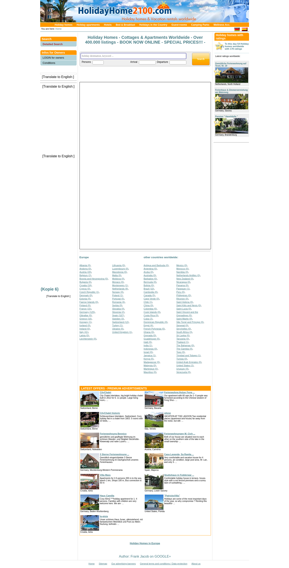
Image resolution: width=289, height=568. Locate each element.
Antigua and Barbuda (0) (156, 265)
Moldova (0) (118, 278)
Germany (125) (87, 312)
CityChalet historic (110, 413)
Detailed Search (53, 44)
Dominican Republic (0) (155, 322)
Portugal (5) (118, 298)
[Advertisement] (58, 97)
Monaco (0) (118, 282)
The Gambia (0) (184, 349)
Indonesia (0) (150, 349)
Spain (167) (118, 315)
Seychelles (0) (183, 328)
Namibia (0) (182, 272)
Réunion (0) (182, 298)
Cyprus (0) (85, 288)
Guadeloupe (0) (151, 339)
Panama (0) (182, 285)
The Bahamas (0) (185, 345)
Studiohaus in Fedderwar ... (179, 475)
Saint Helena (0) (184, 302)
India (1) (148, 345)
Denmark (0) (86, 295)
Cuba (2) (148, 318)
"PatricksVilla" (172, 495)
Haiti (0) (148, 342)
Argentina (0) (150, 268)
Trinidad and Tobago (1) (188, 355)
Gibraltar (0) (86, 315)
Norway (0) (117, 292)
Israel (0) (148, 352)
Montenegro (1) (120, 285)
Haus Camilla (107, 495)
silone (167, 413)
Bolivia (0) (149, 285)
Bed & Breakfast (125, 24)
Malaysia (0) (150, 365)
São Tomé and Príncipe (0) (190, 322)
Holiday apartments (88, 24)
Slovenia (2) (118, 312)
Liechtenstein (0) (88, 339)
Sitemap (103, 563)
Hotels (108, 24)
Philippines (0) (183, 295)
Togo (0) (180, 352)
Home (58, 29)
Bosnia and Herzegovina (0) (94, 278)
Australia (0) (150, 275)
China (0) (148, 305)
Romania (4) (118, 302)
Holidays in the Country (153, 24)
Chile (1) (148, 302)
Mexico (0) (181, 265)
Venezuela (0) (183, 372)
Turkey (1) (117, 325)
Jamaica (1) (150, 355)
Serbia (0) (117, 305)
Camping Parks (200, 24)
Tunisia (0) (181, 359)
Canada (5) (149, 295)
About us (196, 563)
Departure (162, 61)
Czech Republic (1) (89, 292)
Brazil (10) (149, 288)
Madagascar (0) (152, 362)
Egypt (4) (148, 325)
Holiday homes (63, 24)
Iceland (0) (85, 325)
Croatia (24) (86, 285)
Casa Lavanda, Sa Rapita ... (179, 454)
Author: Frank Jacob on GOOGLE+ (145, 556)
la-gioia (104, 516)
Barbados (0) (150, 278)
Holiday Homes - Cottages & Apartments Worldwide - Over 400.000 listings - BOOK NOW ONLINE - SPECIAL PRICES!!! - (145, 39)
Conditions (49, 62)
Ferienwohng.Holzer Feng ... (179, 392)
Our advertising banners (123, 563)
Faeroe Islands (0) (89, 302)
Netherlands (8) (120, 288)
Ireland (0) (85, 328)
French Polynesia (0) (154, 328)
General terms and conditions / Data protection (163, 563)
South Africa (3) (184, 332)
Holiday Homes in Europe (145, 543)
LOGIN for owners (53, 57)
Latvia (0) (84, 335)
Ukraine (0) (117, 328)
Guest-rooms (179, 24)
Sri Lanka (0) (182, 335)
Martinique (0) (151, 369)
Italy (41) (84, 332)
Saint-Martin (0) (184, 318)
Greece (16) (86, 318)
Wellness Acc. (221, 24)
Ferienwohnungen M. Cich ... (179, 433)
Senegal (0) (182, 325)
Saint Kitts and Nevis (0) (188, 305)
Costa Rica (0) (151, 315)
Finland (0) (85, 305)
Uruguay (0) (182, 369)
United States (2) (185, 365)
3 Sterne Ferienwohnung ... (114, 454)
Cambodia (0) (151, 292)
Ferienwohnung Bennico (113, 433)
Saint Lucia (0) (183, 308)
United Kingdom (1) (122, 332)
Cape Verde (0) (151, 298)
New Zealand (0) (184, 278)
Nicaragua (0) (183, 282)
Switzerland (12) (120, 322)
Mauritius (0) (150, 372)
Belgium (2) (85, 275)
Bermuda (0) (150, 282)
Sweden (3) (118, 318)
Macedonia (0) (119, 272)
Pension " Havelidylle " (226, 116)
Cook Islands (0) (152, 312)
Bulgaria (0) (85, 282)
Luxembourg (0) (120, 268)
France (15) (85, 308)
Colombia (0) (150, 308)
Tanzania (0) (182, 339)
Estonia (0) (85, 298)
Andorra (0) (85, 268)
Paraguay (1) (183, 288)
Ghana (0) (149, 332)
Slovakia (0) (118, 308)
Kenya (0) (149, 359)
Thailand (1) (182, 342)
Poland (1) (117, 295)
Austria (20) (85, 272)
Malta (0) (116, 275)
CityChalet (105, 392)
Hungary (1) (86, 322)
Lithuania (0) (118, 265)
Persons (86, 61)
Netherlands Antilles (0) (188, 275)
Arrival (133, 61)
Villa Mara (105, 475)
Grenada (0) (150, 335)
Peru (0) (180, 292)
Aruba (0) (148, 272)
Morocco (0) (182, 268)
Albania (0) (85, 265)
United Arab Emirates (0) (188, 362)
